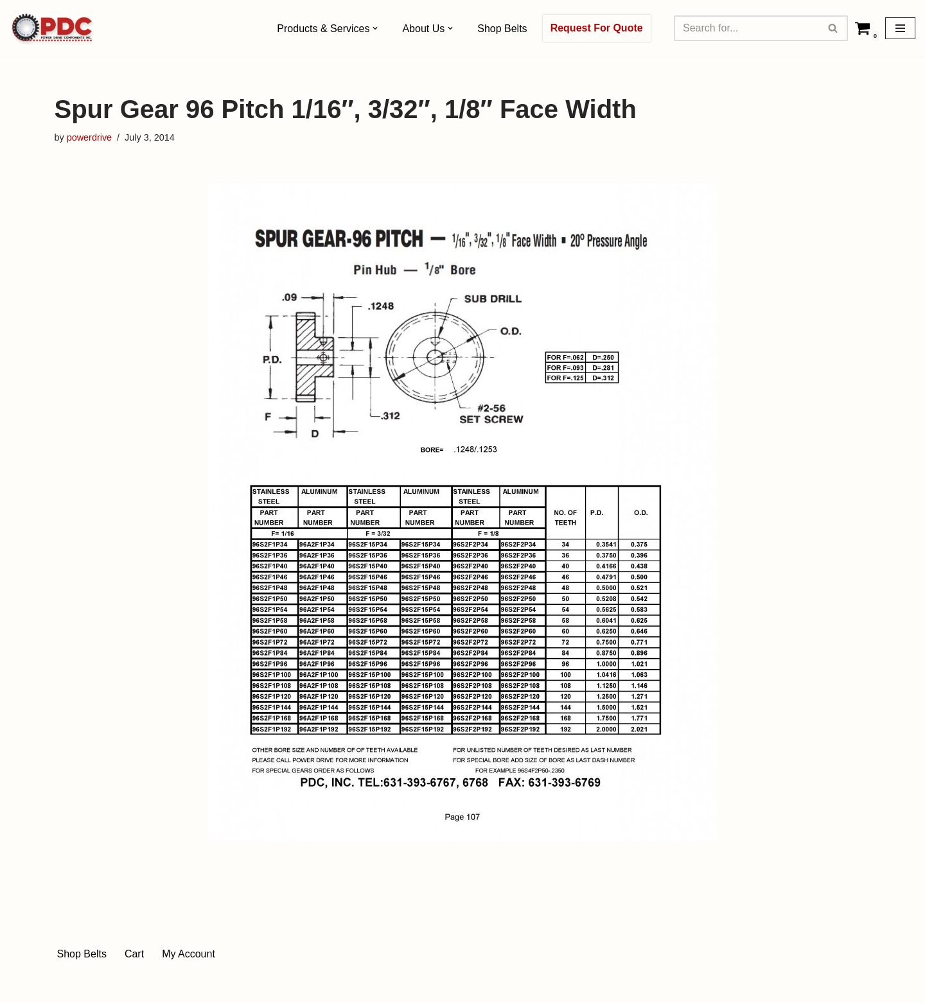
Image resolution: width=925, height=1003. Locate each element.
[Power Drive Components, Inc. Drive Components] (52, 28)
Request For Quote (597, 27)
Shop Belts (502, 28)
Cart (134, 953)
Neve (66, 986)
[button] (375, 28)
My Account (188, 953)
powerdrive (89, 137)
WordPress (169, 986)
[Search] (746, 28)
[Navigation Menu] (900, 28)
